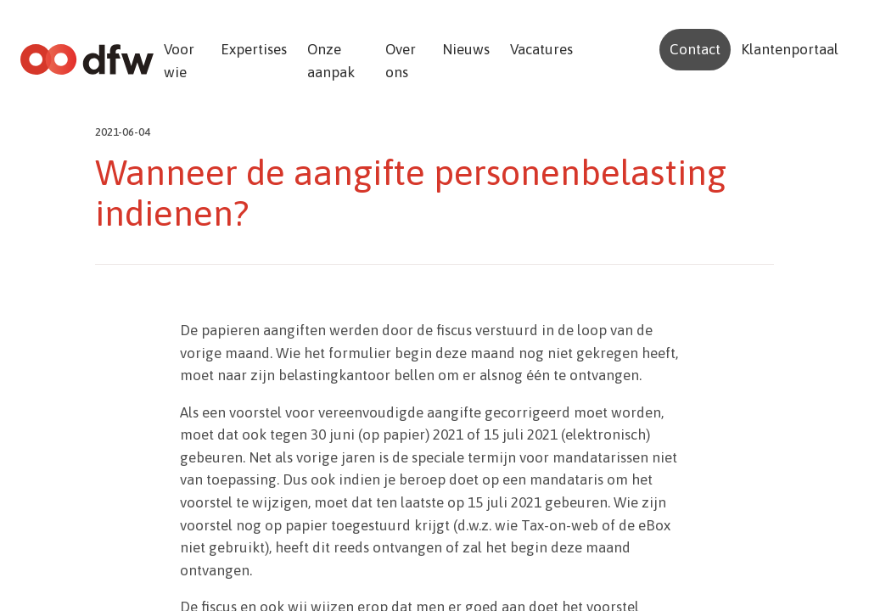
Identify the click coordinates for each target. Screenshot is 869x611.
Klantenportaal (789, 49)
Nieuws (466, 49)
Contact (695, 49)
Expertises (254, 49)
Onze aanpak (331, 61)
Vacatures (541, 49)
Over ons (400, 61)
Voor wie (179, 61)
